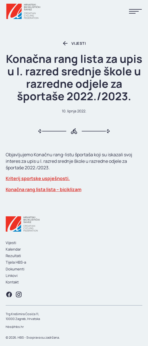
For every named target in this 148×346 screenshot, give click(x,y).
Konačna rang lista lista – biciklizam (43, 189)
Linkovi (12, 275)
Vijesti (11, 242)
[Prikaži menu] (135, 11)
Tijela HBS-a (16, 262)
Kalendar (13, 249)
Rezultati (13, 255)
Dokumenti (15, 269)
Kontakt (12, 282)
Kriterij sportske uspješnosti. (38, 178)
